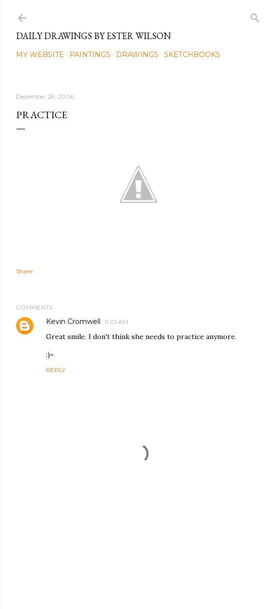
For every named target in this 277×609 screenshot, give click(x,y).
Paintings (90, 54)
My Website (40, 54)
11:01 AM (116, 322)
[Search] (255, 16)
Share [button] (24, 271)
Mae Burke (165, 580)
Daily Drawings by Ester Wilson (93, 36)
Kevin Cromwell (73, 321)
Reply (56, 370)
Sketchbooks (192, 54)
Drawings (137, 54)
